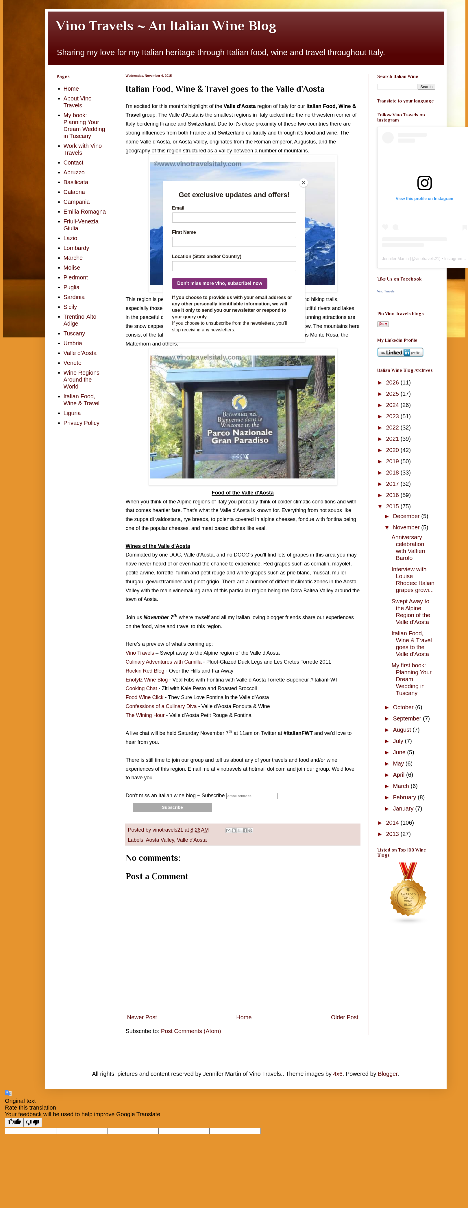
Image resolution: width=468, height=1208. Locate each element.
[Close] (303, 182)
